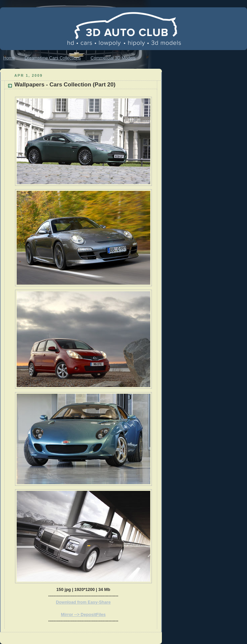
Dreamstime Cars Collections (53, 57)
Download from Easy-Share (83, 602)
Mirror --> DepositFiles (83, 614)
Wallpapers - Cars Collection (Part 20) (64, 84)
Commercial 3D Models (113, 57)
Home (9, 57)
